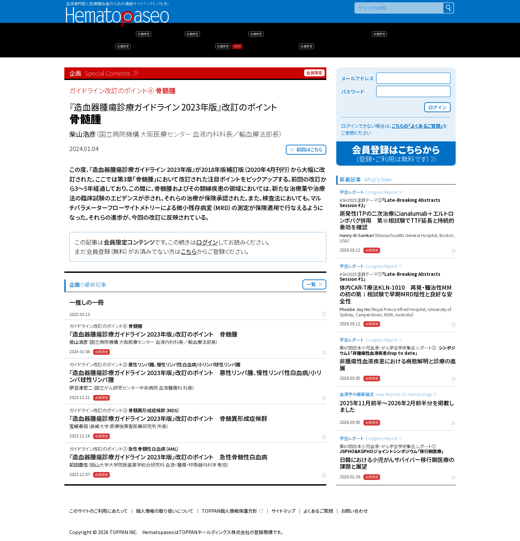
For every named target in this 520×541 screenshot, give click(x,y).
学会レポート (368, 192)
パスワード (352, 91)
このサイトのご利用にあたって (98, 510)
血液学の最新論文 (386, 394)
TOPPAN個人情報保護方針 (229, 510)
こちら (189, 251)
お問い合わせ (354, 510)
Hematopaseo (117, 10)
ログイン (207, 242)
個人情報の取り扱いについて (165, 510)
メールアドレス (357, 78)
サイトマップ (283, 510)
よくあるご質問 (318, 510)
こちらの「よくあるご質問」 (417, 125)
